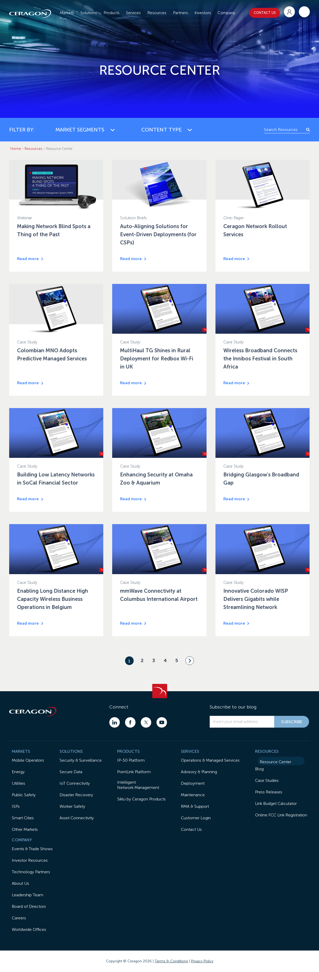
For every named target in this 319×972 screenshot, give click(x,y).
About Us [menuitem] (20, 883)
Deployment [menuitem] (192, 783)
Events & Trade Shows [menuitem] (32, 848)
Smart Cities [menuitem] (23, 817)
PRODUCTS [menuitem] (128, 751)
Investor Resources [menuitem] (30, 860)
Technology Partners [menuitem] (31, 871)
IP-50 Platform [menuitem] (131, 760)
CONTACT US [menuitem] (265, 12)
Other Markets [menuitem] (25, 829)
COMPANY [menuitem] (22, 839)
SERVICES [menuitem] (190, 751)
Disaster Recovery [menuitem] (76, 794)
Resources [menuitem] (156, 11)
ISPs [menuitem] (16, 806)
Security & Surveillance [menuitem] (81, 760)
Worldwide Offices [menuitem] (29, 929)
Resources (33, 148)
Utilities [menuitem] (18, 783)
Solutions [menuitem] (88, 11)
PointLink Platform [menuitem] (134, 771)
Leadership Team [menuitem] (27, 894)
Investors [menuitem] (202, 11)
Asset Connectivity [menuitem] (77, 817)
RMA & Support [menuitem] (195, 806)
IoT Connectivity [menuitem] (75, 783)
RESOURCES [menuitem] (267, 751)
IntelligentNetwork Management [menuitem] (138, 785)
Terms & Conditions (171, 961)
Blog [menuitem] (259, 768)
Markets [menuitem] (67, 11)
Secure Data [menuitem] (71, 771)
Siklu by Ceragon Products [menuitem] (141, 799)
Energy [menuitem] (18, 771)
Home (15, 148)
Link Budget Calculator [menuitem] (276, 803)
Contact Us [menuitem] (191, 829)
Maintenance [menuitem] (193, 794)
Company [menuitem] (226, 11)
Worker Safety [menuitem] (72, 806)
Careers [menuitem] (19, 917)
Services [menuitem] (133, 11)
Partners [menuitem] (180, 11)
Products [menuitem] (112, 11)
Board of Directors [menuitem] (29, 906)
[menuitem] (289, 11)
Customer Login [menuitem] (196, 817)
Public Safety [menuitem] (24, 794)
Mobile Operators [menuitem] (28, 760)
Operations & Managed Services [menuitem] (210, 760)
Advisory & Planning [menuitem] (199, 771)
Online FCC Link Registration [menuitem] (281, 814)
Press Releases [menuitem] (268, 791)
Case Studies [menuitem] (267, 780)
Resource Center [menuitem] (275, 761)
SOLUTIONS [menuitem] (71, 751)
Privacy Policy (202, 961)
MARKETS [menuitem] (21, 751)
